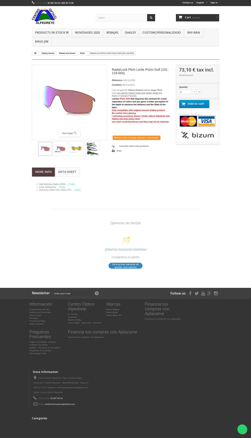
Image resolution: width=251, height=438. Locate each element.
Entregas (33, 318)
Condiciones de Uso (39, 309)
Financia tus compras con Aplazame (163, 319)
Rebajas (112, 32)
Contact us (187, 2)
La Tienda (72, 314)
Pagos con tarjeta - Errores (42, 342)
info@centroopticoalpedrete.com (60, 404)
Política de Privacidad (40, 312)
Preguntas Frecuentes (40, 350)
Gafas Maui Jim (113, 315)
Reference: (117, 80)
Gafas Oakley (112, 309)
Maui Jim (41, 41)
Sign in (214, 2)
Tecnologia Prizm (38, 353)
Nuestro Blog (74, 320)
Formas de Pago (37, 321)
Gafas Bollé (112, 312)
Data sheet (67, 172)
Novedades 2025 (87, 32)
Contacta (72, 317)
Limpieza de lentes (38, 345)
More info (43, 172)
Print (119, 151)
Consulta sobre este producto (134, 146)
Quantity (183, 87)
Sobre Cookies (36, 324)
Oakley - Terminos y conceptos (44, 348)
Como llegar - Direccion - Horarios (85, 323)
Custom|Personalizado (161, 32)
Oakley (130, 32)
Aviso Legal (35, 315)
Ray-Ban (193, 32)
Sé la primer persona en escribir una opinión (125, 266)
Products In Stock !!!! (52, 32)
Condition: (117, 85)
